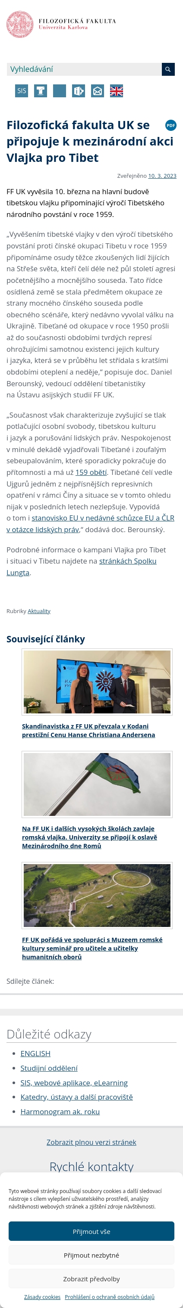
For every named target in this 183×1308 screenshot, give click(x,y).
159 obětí (91, 472)
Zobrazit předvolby (91, 1278)
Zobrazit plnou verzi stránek (91, 1142)
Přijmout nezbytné (91, 1255)
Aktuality (39, 611)
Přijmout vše (91, 1231)
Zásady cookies (42, 1297)
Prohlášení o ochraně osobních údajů (110, 1297)
